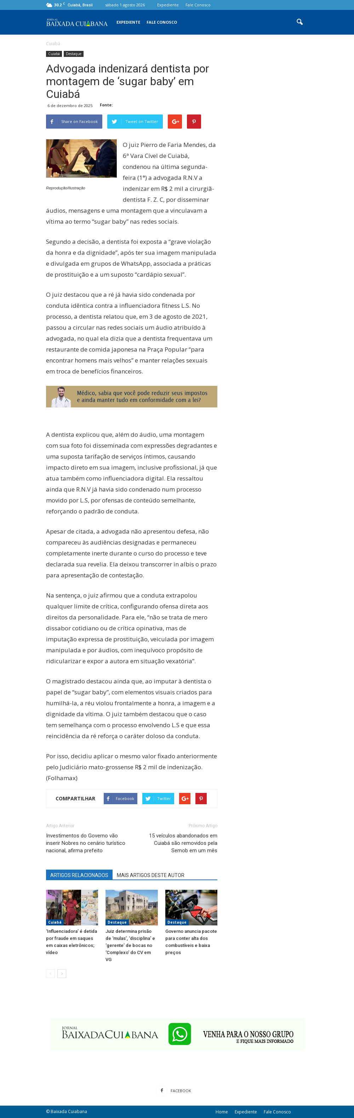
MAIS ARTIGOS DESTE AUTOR (150, 875)
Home (222, 1112)
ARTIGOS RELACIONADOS (79, 875)
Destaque (73, 53)
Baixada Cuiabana (69, 1111)
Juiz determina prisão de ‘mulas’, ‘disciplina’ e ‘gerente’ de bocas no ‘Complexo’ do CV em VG (130, 945)
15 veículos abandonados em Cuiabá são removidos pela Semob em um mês (183, 843)
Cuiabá (54, 53)
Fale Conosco (198, 4)
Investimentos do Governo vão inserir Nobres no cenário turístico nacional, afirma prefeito (85, 843)
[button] (299, 22)
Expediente (168, 4)
